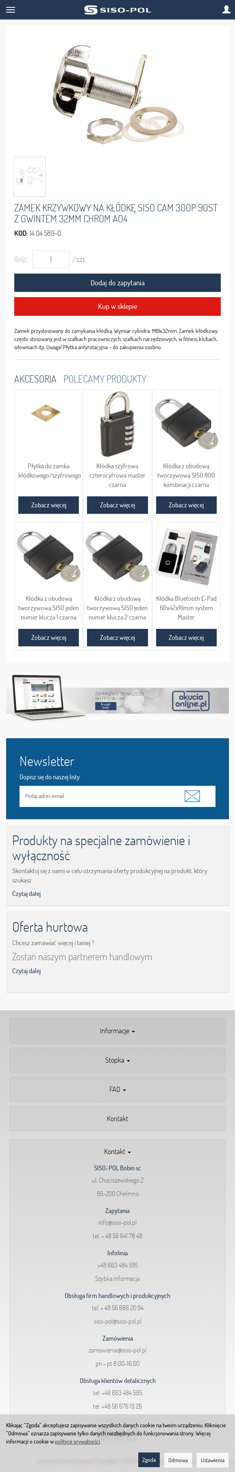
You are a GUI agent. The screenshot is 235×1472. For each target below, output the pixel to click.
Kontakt (117, 1118)
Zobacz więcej (48, 505)
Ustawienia (212, 1460)
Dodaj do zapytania (118, 282)
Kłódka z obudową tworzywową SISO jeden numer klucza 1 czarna (48, 607)
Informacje (117, 1030)
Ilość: (21, 259)
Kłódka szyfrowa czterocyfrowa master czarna (117, 475)
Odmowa (178, 1460)
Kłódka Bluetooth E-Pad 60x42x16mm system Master (186, 607)
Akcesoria (35, 378)
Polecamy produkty (104, 378)
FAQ (117, 1089)
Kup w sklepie (117, 306)
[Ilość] (51, 259)
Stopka (117, 1060)
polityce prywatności (77, 1441)
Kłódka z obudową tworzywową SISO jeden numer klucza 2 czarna (117, 607)
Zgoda (149, 1459)
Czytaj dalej (26, 893)
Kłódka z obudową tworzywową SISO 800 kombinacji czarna (186, 475)
